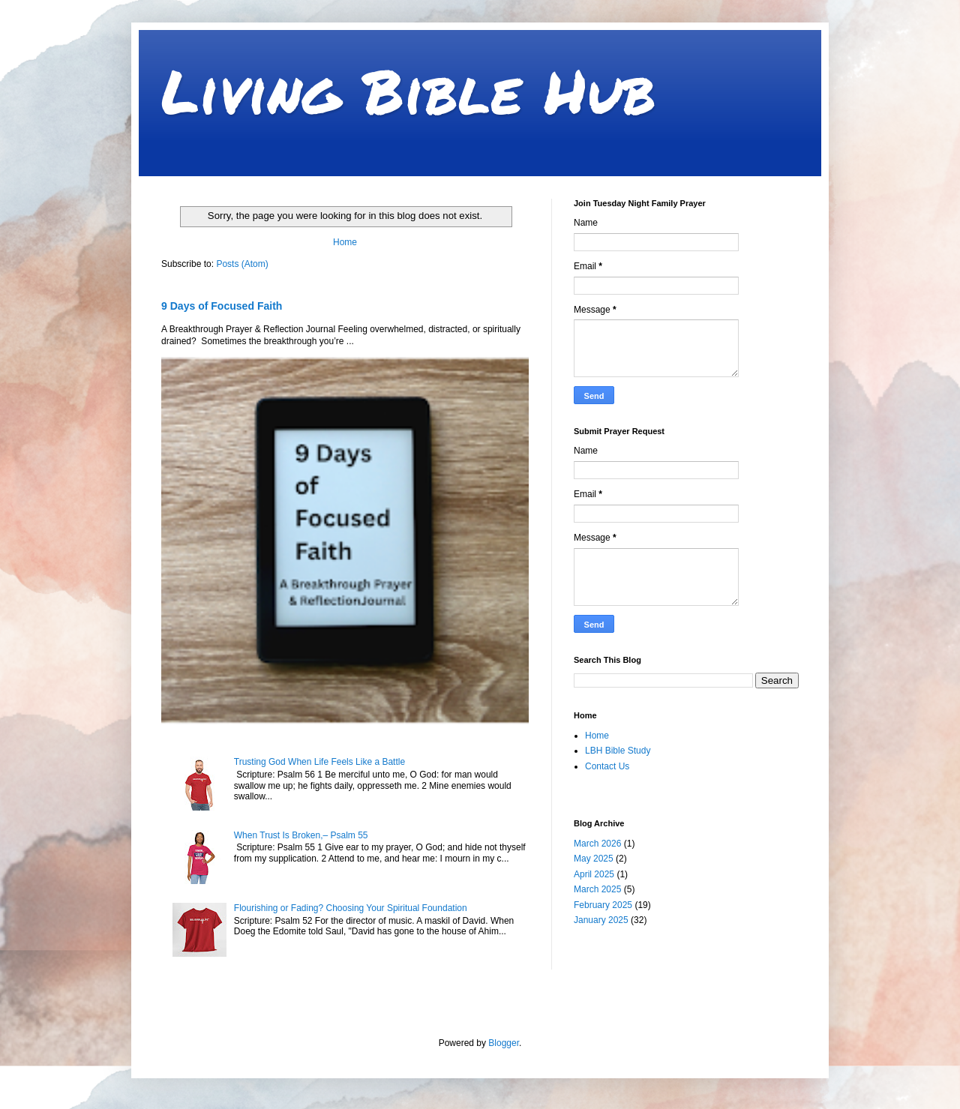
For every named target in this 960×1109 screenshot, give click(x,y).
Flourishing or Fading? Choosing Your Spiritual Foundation (350, 908)
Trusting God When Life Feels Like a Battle (319, 762)
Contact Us (607, 766)
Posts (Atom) (242, 264)
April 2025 (594, 874)
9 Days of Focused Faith (221, 306)
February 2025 (603, 905)
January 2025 (601, 920)
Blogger (503, 1043)
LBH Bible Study (617, 750)
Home (345, 242)
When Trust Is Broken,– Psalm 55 (301, 835)
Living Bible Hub (408, 90)
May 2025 (594, 858)
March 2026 (597, 843)
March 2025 (597, 889)
